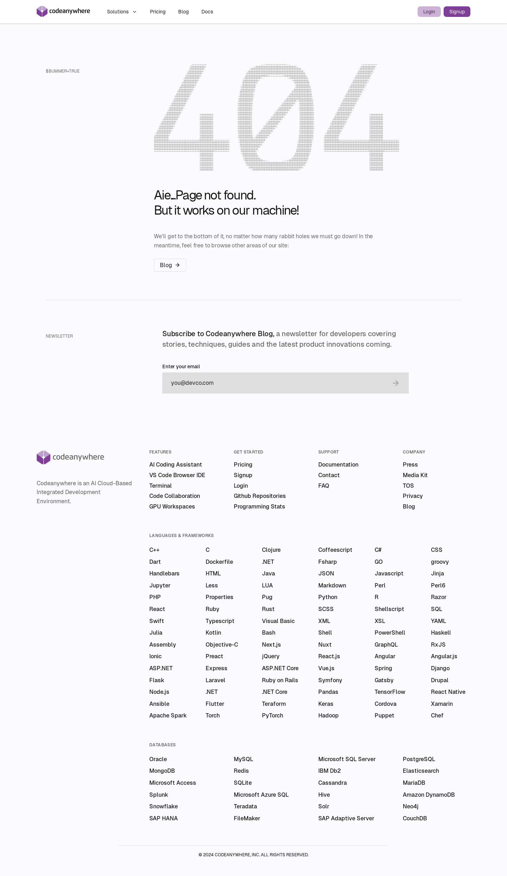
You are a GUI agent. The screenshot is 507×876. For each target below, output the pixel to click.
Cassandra (332, 782)
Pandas (328, 692)
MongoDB (162, 771)
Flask (156, 680)
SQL (436, 609)
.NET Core (274, 692)
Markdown (332, 585)
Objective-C (222, 644)
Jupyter (159, 585)
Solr (323, 806)
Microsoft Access (172, 782)
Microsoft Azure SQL (261, 794)
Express (216, 668)
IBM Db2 (329, 771)
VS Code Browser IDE (177, 475)
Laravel (215, 680)
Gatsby (384, 680)
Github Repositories (260, 496)
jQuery (271, 656)
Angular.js (444, 656)
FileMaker (247, 818)
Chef (437, 715)
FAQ (323, 485)
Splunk (158, 794)
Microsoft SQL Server (347, 759)
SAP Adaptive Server (346, 818)
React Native (448, 692)
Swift (156, 621)
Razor (438, 597)
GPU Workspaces (172, 506)
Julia (155, 632)
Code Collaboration (174, 496)
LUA (267, 585)
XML (324, 621)
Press (410, 464)
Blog (184, 11)
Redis (241, 771)
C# (378, 550)
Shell (325, 632)
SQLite (243, 782)
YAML (438, 621)
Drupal (440, 680)
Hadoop (328, 715)
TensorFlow (390, 692)
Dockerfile (219, 562)
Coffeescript (335, 550)
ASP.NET (161, 668)
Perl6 (438, 585)
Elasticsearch (421, 771)
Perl (380, 585)
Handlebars (164, 573)
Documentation (338, 464)
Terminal (160, 485)
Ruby (212, 609)
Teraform (274, 704)
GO (379, 562)
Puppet (384, 715)
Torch (213, 715)
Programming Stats (259, 506)
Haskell (441, 632)
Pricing (158, 11)
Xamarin (442, 704)
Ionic (155, 656)
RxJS (438, 644)
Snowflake (163, 806)
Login (429, 11)
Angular (385, 656)
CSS (437, 550)
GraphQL (386, 644)
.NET (268, 562)
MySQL (243, 759)
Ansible (159, 704)
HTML (213, 573)
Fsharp (327, 562)
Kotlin (213, 632)
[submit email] (396, 383)
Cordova (385, 704)
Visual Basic (278, 621)
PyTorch (272, 715)
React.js (329, 656)
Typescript (220, 621)
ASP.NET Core (280, 668)
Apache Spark (168, 715)
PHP (155, 597)
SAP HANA (163, 818)
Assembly (162, 644)
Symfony (330, 680)
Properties (219, 597)
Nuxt (325, 644)
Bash (268, 632)
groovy (440, 562)
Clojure (271, 550)
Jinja (437, 573)
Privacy (413, 496)
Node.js (159, 692)
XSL (380, 621)
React (157, 609)
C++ (154, 550)
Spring (383, 668)
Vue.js (326, 668)
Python (327, 597)
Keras (325, 704)
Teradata (245, 806)
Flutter (215, 704)
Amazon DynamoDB (429, 794)
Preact (214, 656)
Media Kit (415, 475)
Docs (207, 11)
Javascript (389, 573)
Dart (155, 562)
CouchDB (415, 818)
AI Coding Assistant (175, 464)
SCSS (326, 609)
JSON (326, 573)
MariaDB (414, 782)
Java (268, 573)
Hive (324, 794)
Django (440, 668)
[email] (278, 383)
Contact (329, 475)
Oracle (158, 759)
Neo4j (411, 806)
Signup (457, 11)
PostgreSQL (419, 759)
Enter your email (181, 367)
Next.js (271, 644)
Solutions (122, 11)
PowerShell (390, 632)
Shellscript (389, 609)
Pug (267, 597)
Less (212, 585)
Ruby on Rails (280, 680)
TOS (408, 485)
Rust (268, 609)
